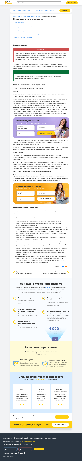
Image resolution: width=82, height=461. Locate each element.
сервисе (47, 287)
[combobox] (25, 127)
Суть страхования (19, 22)
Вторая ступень (22, 31)
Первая (20, 27)
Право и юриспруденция (33, 16)
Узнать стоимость (46, 133)
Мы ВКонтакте (10, 449)
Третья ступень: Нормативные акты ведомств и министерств (34, 34)
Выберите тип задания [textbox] (23, 194)
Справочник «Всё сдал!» (19, 16)
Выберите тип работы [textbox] (23, 128)
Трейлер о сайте (25, 449)
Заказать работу (61, 417)
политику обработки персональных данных (14, 443)
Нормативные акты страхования (23, 37)
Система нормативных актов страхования (26, 26)
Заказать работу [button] (72, 2)
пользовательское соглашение (28, 441)
